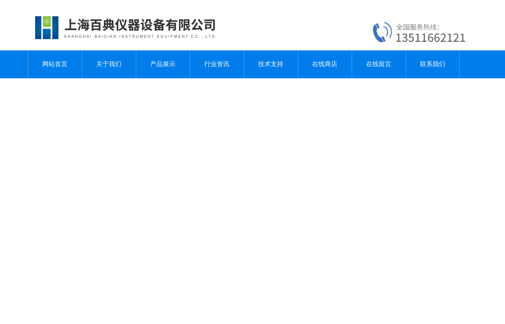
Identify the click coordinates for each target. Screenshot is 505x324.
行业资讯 (216, 64)
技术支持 (270, 64)
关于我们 (108, 64)
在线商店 (324, 64)
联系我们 (432, 64)
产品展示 (162, 64)
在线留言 (378, 64)
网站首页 (54, 64)
